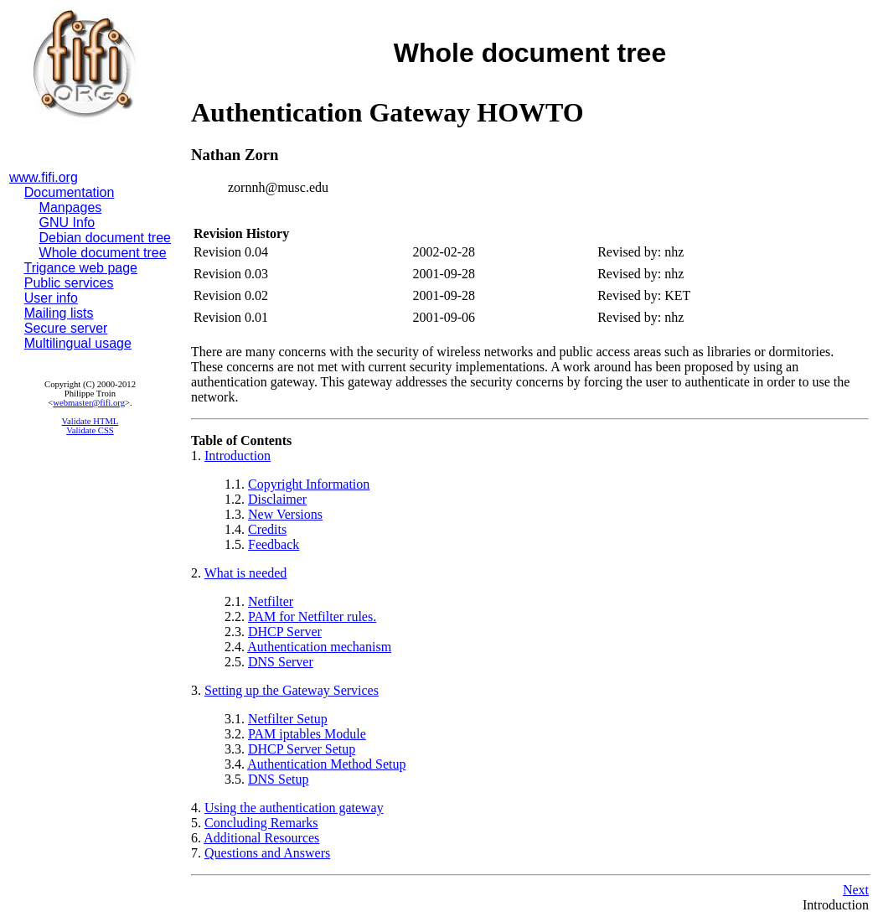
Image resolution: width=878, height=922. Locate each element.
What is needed (245, 573)
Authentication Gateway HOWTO (387, 112)
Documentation (69, 192)
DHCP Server (285, 631)
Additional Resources (261, 838)
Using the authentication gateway (294, 807)
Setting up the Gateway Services (291, 690)
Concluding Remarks (261, 823)
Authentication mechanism (319, 647)
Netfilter (270, 601)
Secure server (66, 328)
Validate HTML (90, 421)
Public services (69, 283)
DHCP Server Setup (301, 749)
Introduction (237, 455)
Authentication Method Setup (326, 764)
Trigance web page (81, 268)
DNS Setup (278, 779)
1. (197, 455)
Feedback (273, 544)
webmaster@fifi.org (89, 402)
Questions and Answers (267, 853)
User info (51, 298)
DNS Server (280, 662)
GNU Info (67, 222)
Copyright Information (308, 484)
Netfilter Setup (288, 719)
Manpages (70, 207)
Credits (267, 529)
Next (856, 890)
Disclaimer (277, 499)
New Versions (285, 514)
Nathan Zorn (234, 154)
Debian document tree (105, 237)
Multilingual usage (78, 343)
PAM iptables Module (307, 734)
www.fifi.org (43, 177)
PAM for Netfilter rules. (312, 616)
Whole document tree (103, 253)
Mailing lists (59, 313)
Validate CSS (90, 430)
